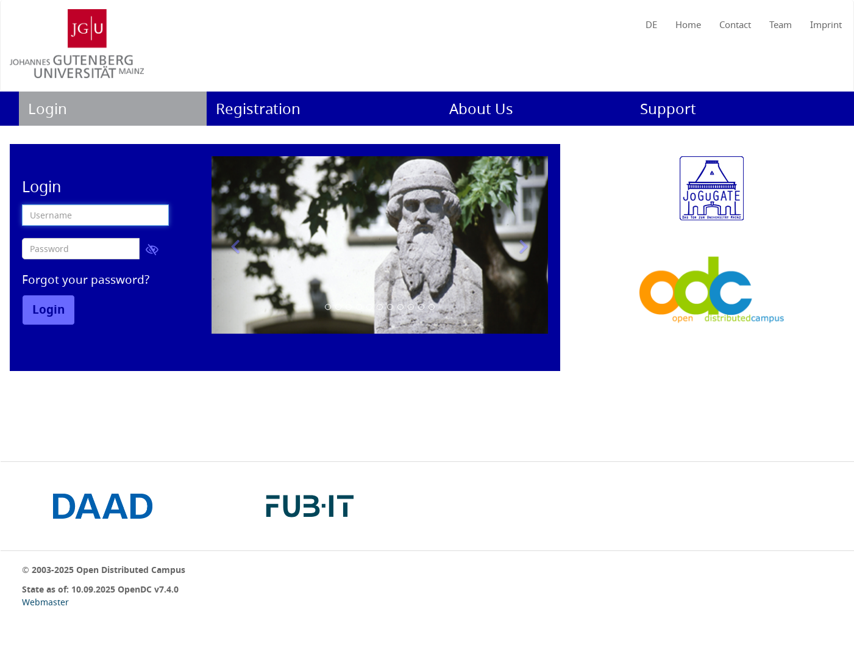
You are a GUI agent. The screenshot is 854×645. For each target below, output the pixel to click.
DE (651, 24)
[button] (237, 245)
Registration (258, 108)
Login (47, 108)
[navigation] (427, 22)
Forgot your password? (85, 279)
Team (780, 24)
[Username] (95, 215)
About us (481, 108)
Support (668, 108)
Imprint (826, 24)
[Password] (81, 248)
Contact (735, 24)
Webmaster (45, 602)
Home (688, 24)
